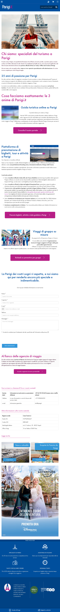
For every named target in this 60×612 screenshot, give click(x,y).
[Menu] (1, 1)
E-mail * (4, 306)
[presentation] (10, 336)
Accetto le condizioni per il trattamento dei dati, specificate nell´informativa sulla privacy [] (25, 332)
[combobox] (49, 7)
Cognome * (5, 300)
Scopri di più (9, 460)
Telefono (4, 312)
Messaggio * (5, 319)
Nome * (4, 294)
